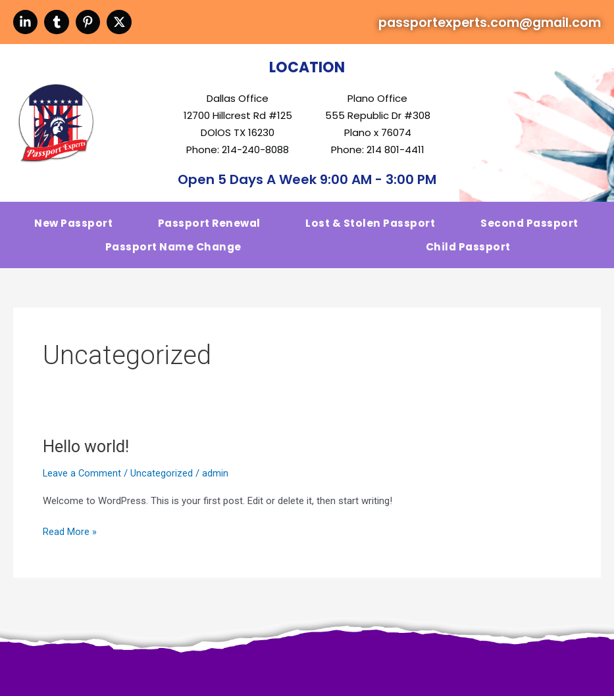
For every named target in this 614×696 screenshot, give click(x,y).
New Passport (74, 228)
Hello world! (87, 454)
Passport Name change (173, 253)
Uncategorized (163, 481)
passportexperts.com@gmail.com (469, 24)
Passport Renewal (210, 228)
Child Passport (467, 253)
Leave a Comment (82, 481)
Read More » (70, 538)
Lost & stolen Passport (371, 228)
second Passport (530, 228)
